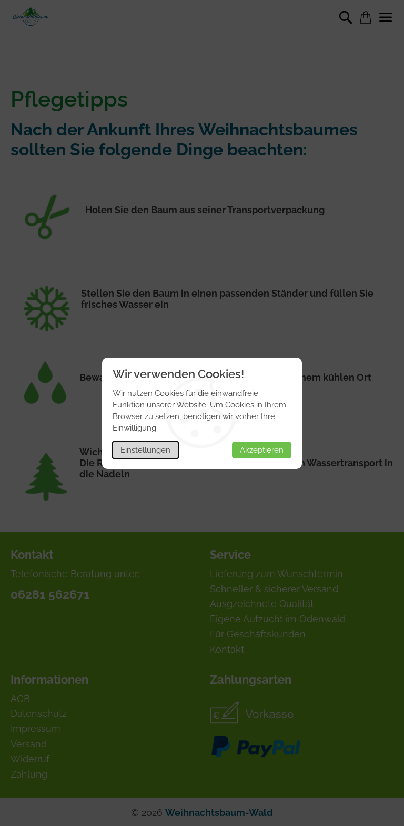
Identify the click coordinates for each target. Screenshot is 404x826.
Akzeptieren (262, 450)
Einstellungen (145, 450)
